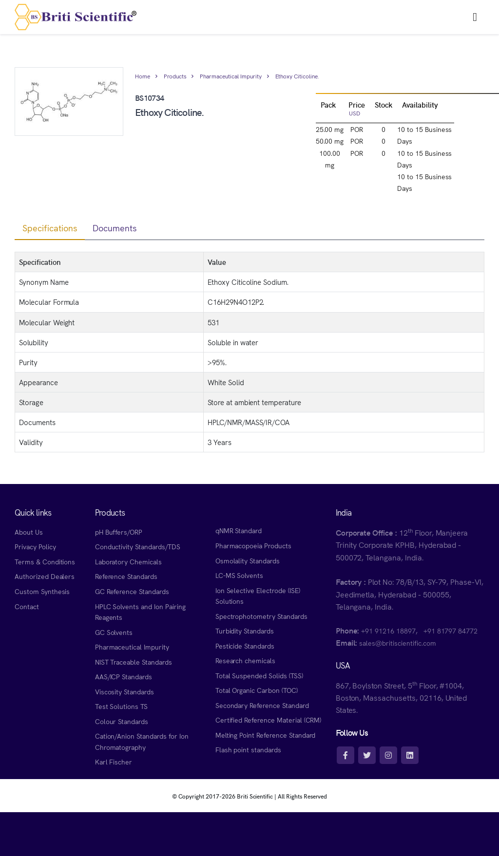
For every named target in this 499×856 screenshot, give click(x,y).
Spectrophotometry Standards (261, 616)
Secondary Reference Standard (262, 705)
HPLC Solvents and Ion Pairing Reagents (140, 611)
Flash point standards (248, 749)
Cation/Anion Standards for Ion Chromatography (142, 741)
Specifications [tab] (49, 228)
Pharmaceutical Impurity (230, 76)
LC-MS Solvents (239, 575)
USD (354, 113)
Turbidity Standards (244, 630)
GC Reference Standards (132, 591)
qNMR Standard (238, 530)
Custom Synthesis (42, 591)
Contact (27, 606)
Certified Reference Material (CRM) (268, 720)
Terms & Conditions (45, 561)
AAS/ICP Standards (123, 676)
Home (142, 76)
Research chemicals (245, 660)
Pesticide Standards (244, 646)
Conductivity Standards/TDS (137, 546)
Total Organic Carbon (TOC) (256, 690)
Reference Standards (126, 576)
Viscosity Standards (124, 691)
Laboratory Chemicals (128, 561)
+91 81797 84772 (450, 630)
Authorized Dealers (45, 576)
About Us (29, 532)
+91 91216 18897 (388, 630)
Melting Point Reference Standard (265, 735)
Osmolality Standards (247, 560)
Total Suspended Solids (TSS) (259, 675)
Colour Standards (121, 721)
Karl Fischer (114, 761)
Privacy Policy (35, 546)
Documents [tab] (115, 228)
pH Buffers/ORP (118, 532)
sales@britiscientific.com (397, 643)
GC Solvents (114, 632)
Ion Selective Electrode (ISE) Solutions (257, 595)
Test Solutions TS (121, 706)
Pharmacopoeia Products (253, 545)
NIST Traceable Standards (133, 662)
